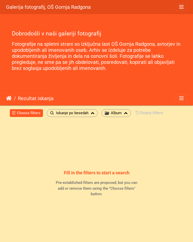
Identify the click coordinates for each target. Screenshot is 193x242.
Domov (9, 98)
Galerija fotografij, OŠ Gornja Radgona (48, 7)
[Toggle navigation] (181, 7)
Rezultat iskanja (36, 98)
